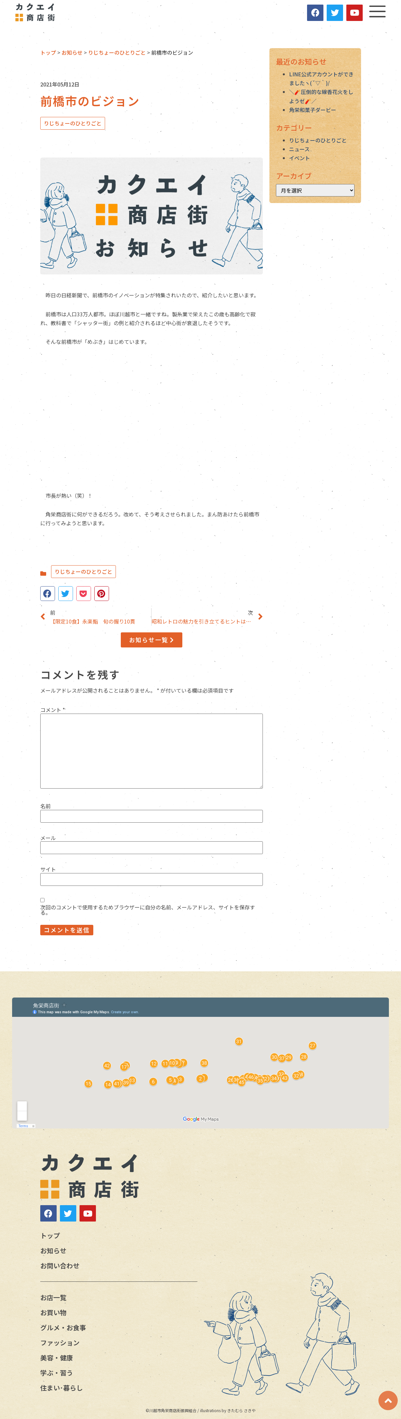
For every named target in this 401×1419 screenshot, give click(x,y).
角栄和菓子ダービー (312, 110)
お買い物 (53, 1312)
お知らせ (53, 1250)
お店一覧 (53, 1297)
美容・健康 (56, 1357)
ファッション (60, 1342)
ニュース (299, 149)
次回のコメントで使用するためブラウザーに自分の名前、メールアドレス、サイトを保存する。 (147, 910)
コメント (52, 709)
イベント (299, 158)
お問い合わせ (60, 1265)
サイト (48, 869)
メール (48, 837)
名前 (45, 806)
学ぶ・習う (56, 1372)
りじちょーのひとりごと (72, 123)
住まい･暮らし (61, 1387)
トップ (50, 1235)
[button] (151, 639)
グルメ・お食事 (63, 1327)
